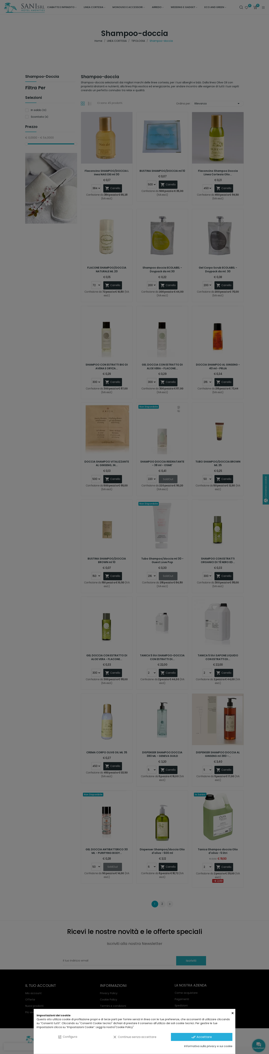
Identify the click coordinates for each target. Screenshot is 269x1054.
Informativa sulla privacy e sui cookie (208, 1046)
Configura (67, 1037)
